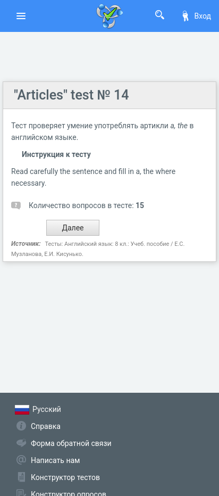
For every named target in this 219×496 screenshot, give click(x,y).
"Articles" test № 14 (71, 95)
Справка (46, 426)
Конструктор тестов (65, 477)
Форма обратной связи (71, 443)
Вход (195, 16)
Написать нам (55, 460)
